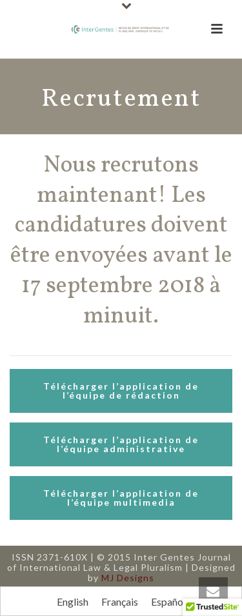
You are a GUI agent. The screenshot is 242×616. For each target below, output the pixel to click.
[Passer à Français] (120, 601)
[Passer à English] (72, 601)
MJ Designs (127, 577)
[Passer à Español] (168, 601)
